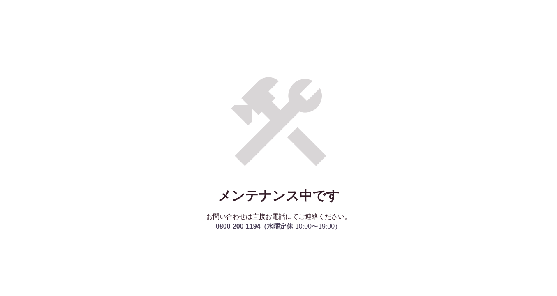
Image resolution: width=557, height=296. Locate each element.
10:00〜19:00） (278, 226)
